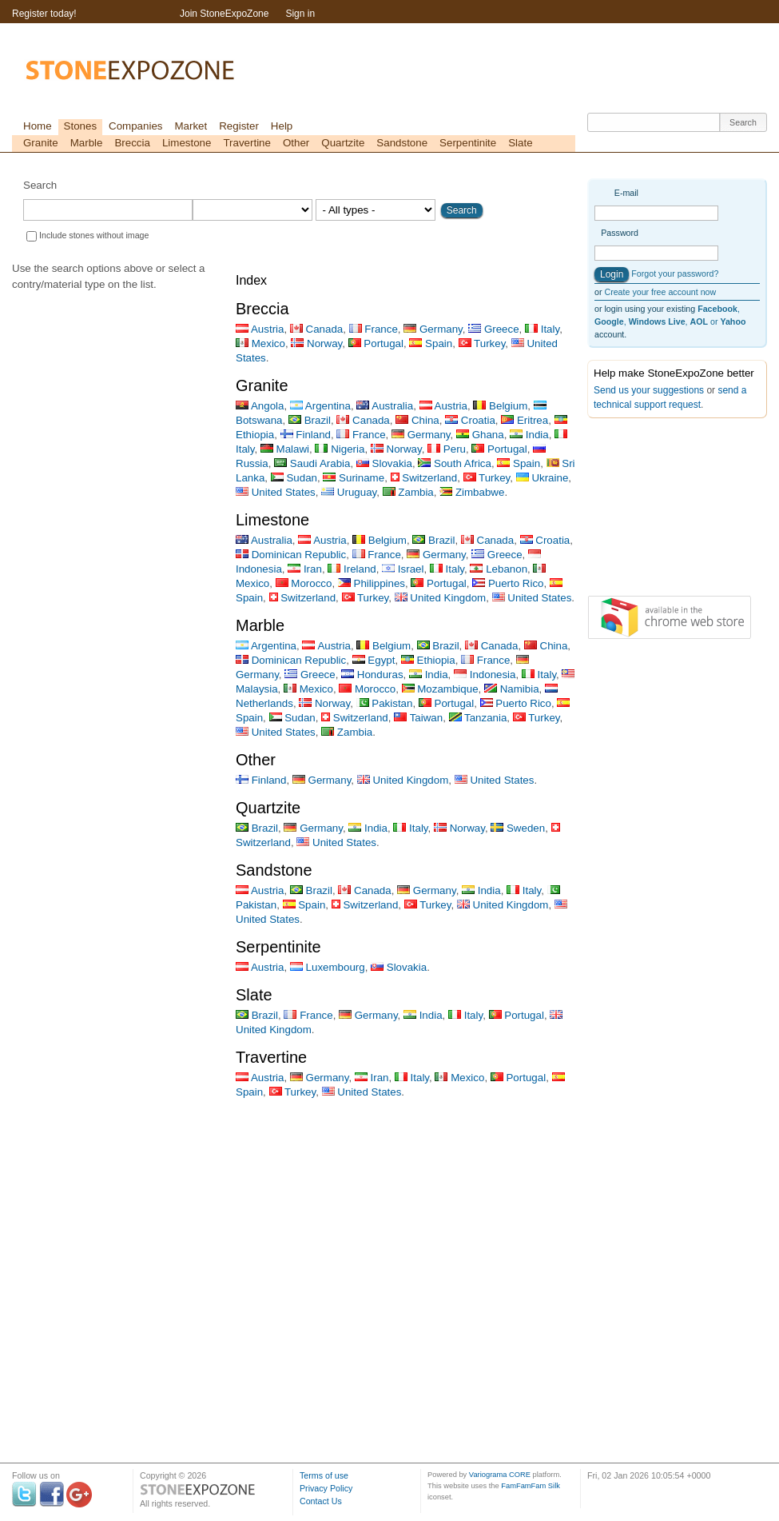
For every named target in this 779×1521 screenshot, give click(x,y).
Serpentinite (467, 143)
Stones (80, 126)
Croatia (470, 420)
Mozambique (440, 689)
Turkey (482, 343)
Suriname (353, 478)
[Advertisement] (667, 510)
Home (37, 126)
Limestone (187, 143)
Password (619, 233)
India (529, 435)
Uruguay (348, 492)
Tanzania (478, 718)
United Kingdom (441, 598)
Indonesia (485, 675)
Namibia (511, 689)
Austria (260, 329)
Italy (542, 329)
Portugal (375, 343)
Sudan (294, 478)
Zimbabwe (471, 492)
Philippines (371, 583)
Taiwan (418, 718)
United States (276, 492)
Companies (135, 126)
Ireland (352, 569)
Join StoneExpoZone (224, 13)
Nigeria (339, 449)
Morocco (304, 583)
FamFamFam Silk (530, 1486)
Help (281, 126)
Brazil (309, 420)
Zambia (408, 492)
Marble (86, 143)
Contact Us (321, 1501)
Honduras (372, 675)
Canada (316, 329)
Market (190, 126)
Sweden (518, 828)
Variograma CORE (500, 1475)
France (373, 329)
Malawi (284, 449)
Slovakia (384, 463)
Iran (305, 569)
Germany (433, 329)
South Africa (454, 463)
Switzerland (424, 478)
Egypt (373, 660)
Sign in (300, 13)
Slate (520, 143)
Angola (260, 406)
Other (296, 143)
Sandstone (401, 143)
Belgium (500, 406)
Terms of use (324, 1475)
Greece (493, 329)
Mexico (260, 343)
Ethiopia (428, 660)
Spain (430, 343)
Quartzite (342, 143)
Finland (305, 435)
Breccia (131, 143)
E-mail (626, 193)
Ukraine (542, 478)
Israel (402, 569)
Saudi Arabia (312, 463)
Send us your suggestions (649, 390)
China (417, 420)
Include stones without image (94, 235)
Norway (316, 343)
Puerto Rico (507, 583)
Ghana (480, 435)
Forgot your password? (674, 273)
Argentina (320, 406)
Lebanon (498, 569)
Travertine (247, 143)
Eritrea (524, 420)
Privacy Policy (326, 1488)
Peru (446, 449)
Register (239, 126)
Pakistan (384, 703)
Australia (384, 406)
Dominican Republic (291, 555)
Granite (40, 143)
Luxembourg (327, 967)
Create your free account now (660, 292)
